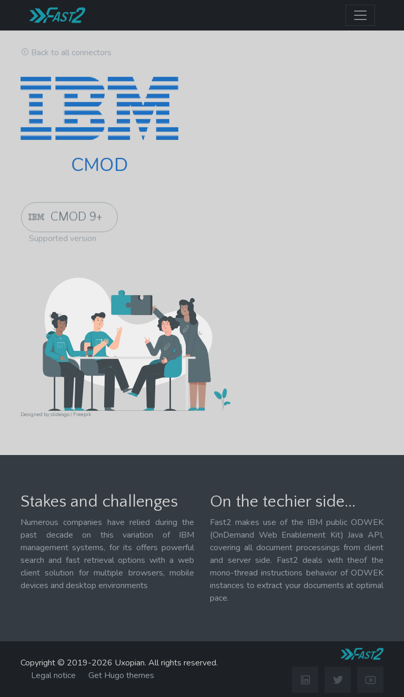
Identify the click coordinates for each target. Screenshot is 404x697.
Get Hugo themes (121, 675)
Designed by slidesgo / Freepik (56, 414)
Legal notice (53, 675)
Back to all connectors (71, 52)
